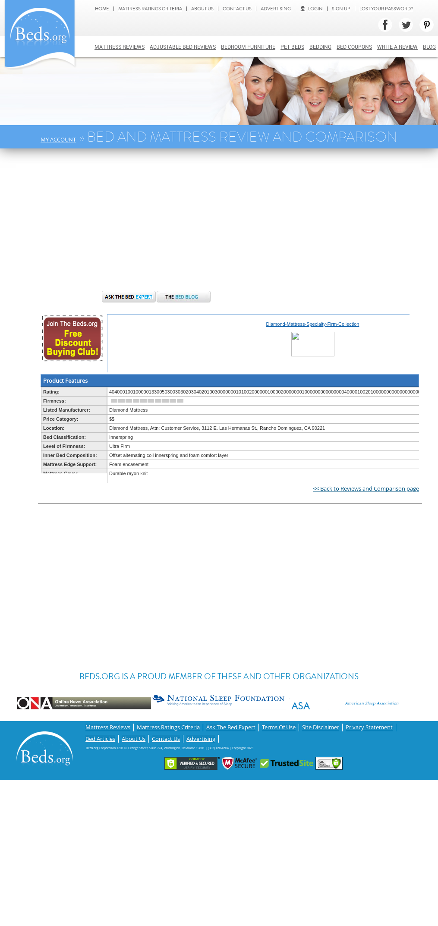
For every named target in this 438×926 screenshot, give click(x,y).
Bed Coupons (354, 46)
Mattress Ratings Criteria (150, 8)
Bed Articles (100, 735)
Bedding (320, 46)
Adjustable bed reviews (183, 46)
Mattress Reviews (120, 46)
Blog (429, 46)
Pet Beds (292, 46)
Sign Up (341, 8)
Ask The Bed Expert (230, 726)
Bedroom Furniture (248, 46)
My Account (58, 139)
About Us (202, 8)
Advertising (276, 8)
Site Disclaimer (320, 726)
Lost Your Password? (386, 8)
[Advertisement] (168, 224)
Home (102, 8)
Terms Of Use (279, 726)
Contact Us (237, 8)
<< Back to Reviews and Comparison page (366, 488)
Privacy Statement (369, 726)
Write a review (397, 46)
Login (311, 8)
